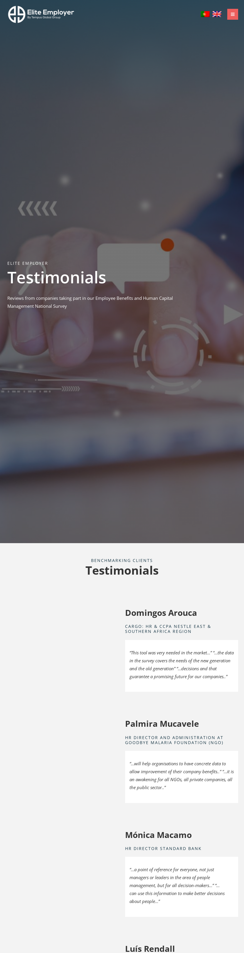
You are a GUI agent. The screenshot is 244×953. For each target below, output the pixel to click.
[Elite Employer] (41, 14)
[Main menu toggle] (232, 14)
